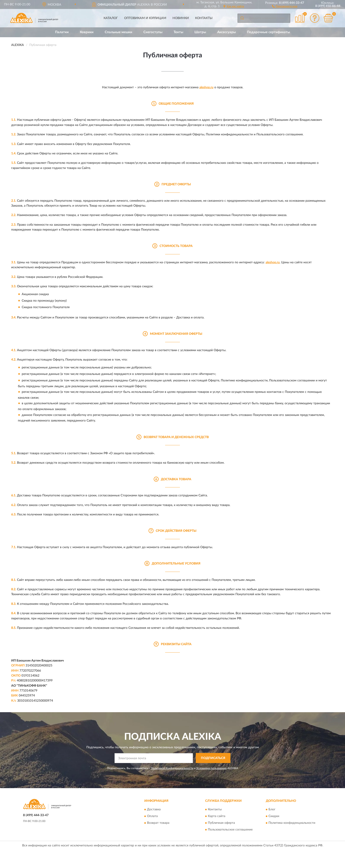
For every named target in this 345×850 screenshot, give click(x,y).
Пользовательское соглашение (230, 829)
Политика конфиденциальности (291, 823)
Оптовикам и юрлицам (145, 18)
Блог (271, 809)
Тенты (178, 32)
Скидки (273, 816)
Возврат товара (158, 823)
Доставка (154, 809)
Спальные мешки (118, 32)
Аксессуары (226, 32)
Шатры (200, 32)
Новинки (180, 18)
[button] (284, 6)
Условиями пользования (211, 768)
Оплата (152, 816)
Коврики (87, 32)
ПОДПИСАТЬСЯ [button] (213, 758)
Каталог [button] (111, 18)
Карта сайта (216, 816)
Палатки (62, 32)
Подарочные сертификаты (268, 32)
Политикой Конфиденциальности (172, 768)
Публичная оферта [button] (221, 823)
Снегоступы (152, 32)
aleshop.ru (206, 87)
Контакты (204, 18)
